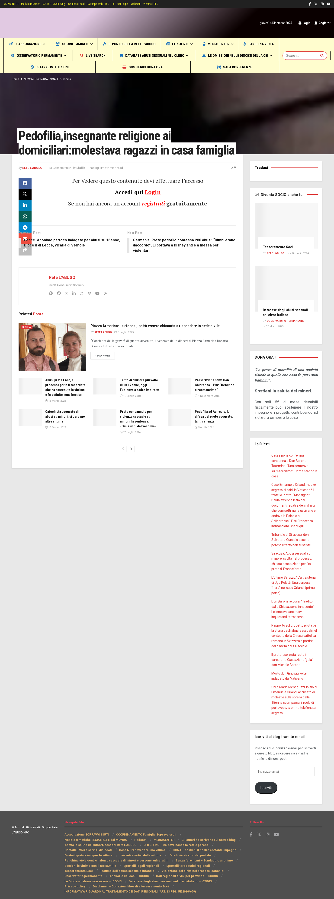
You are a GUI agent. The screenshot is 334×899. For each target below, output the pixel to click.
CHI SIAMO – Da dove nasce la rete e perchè (175, 840)
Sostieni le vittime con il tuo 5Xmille (90, 860)
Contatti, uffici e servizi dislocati (87, 845)
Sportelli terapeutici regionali (184, 860)
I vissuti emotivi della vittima (138, 850)
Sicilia (69, 79)
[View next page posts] (131, 473)
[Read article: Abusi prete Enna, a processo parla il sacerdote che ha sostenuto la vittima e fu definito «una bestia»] (30, 400)
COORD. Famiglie (82, 44)
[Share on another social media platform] (25, 264)
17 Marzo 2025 (273, 326)
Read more (105, 375)
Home (15, 79)
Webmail (152, 4)
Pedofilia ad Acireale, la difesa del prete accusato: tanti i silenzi (214, 436)
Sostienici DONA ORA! (188, 67)
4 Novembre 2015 (206, 415)
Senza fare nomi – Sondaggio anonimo (200, 855)
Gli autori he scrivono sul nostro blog (208, 834)
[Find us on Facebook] (251, 829)
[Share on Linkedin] (25, 219)
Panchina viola (29, 55)
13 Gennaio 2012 (63, 182)
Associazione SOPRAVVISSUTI (86, 829)
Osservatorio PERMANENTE (286, 321)
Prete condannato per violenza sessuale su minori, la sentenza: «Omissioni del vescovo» (138, 441)
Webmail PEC (169, 4)
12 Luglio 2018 (130, 415)
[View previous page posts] (123, 473)
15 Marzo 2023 (55, 420)
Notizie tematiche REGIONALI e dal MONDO (95, 834)
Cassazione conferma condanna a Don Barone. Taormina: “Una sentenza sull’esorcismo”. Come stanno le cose (294, 466)
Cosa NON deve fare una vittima (140, 845)
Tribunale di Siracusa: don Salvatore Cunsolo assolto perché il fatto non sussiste (290, 540)
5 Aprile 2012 (204, 447)
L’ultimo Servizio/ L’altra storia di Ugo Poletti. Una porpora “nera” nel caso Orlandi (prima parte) (294, 583)
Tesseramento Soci (279, 247)
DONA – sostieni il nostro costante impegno (201, 845)
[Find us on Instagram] (268, 829)
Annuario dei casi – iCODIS (83, 871)
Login (152, 206)
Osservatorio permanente (92, 55)
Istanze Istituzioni (128, 67)
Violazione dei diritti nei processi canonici (157, 865)
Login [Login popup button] (302, 23)
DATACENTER (12, 4)
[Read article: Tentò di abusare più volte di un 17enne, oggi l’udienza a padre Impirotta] (104, 400)
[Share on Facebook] (25, 197)
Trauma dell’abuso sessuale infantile (94, 865)
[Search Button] (322, 55)
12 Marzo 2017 (55, 447)
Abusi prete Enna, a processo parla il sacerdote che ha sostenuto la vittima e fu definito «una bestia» (65, 404)
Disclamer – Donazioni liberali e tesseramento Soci (100, 881)
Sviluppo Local (87, 4)
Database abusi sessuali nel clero (225, 55)
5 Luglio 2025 (125, 352)
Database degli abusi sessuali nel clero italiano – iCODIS (105, 876)
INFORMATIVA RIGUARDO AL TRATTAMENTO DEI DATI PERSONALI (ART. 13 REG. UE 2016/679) (133, 886)
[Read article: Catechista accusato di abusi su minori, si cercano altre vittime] (30, 437)
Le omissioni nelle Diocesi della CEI (50, 67)
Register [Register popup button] (322, 23)
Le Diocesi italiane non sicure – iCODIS (205, 871)
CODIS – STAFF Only (61, 4)
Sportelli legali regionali (140, 860)
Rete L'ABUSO (33, 182)
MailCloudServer (35, 4)
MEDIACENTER (250, 44)
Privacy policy (162, 876)
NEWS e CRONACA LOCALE (42, 79)
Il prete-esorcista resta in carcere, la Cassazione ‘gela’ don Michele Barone (292, 654)
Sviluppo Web (107, 4)
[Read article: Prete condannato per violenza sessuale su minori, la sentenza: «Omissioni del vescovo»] (104, 437)
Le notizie (205, 44)
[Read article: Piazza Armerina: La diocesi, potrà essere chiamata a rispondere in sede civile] (52, 361)
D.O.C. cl (124, 4)
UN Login (138, 4)
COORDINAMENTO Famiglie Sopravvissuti (146, 829)
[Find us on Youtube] (276, 829)
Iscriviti (265, 782)
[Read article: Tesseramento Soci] (286, 226)
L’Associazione (28, 44)
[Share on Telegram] (25, 242)
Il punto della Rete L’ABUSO (149, 44)
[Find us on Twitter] (259, 829)
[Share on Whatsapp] (25, 231)
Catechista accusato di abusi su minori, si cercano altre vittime (64, 436)
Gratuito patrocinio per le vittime (87, 850)
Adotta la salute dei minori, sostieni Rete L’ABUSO (100, 840)
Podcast (140, 834)
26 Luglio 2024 (130, 456)
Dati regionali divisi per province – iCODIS (140, 871)
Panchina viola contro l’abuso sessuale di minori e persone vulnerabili (114, 855)
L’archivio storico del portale (186, 850)
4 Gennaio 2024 (299, 253)
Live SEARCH (156, 55)
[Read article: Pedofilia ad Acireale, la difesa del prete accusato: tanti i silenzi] (179, 437)
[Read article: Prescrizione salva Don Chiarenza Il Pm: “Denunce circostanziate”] (179, 400)
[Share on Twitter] (25, 208)
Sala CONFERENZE (248, 67)
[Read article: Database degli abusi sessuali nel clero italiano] (286, 289)
